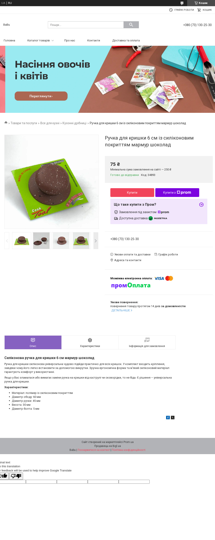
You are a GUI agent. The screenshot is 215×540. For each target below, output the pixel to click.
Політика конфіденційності (128, 449)
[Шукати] (131, 24)
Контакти (93, 40)
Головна (9, 40)
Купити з (177, 193)
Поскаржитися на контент (94, 449)
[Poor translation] (16, 476)
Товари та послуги (24, 123)
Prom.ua (129, 442)
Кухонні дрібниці (74, 123)
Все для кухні (49, 123)
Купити (132, 192)
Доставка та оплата (126, 40)
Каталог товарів (38, 40)
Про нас (69, 40)
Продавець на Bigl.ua (107, 446)
